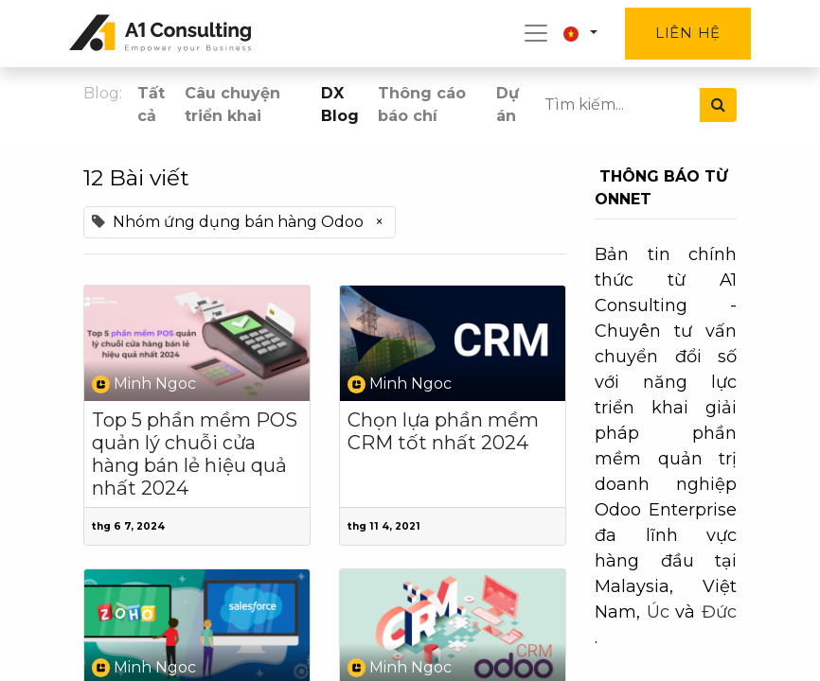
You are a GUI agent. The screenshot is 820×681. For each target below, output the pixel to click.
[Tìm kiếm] (718, 105)
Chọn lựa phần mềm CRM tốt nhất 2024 (443, 431)
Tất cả (151, 104)
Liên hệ (688, 33)
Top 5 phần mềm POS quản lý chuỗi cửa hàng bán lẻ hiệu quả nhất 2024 (194, 454)
